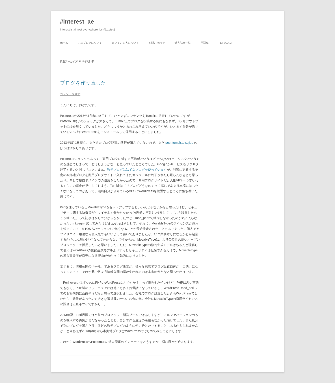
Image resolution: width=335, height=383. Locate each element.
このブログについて (90, 42)
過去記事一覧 (183, 42)
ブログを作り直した (83, 83)
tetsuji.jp (225, 42)
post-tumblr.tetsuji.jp (179, 142)
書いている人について (125, 42)
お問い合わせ (157, 42)
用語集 (205, 42)
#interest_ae (77, 21)
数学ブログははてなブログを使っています (137, 169)
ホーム (64, 42)
